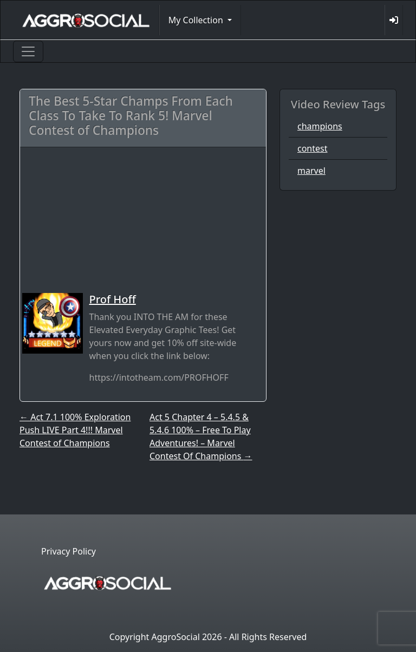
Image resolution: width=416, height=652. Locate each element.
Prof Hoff (112, 299)
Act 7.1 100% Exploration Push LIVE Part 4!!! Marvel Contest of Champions (75, 430)
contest (312, 148)
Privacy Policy (68, 551)
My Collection (196, 20)
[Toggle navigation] (28, 51)
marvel (311, 171)
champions (319, 126)
